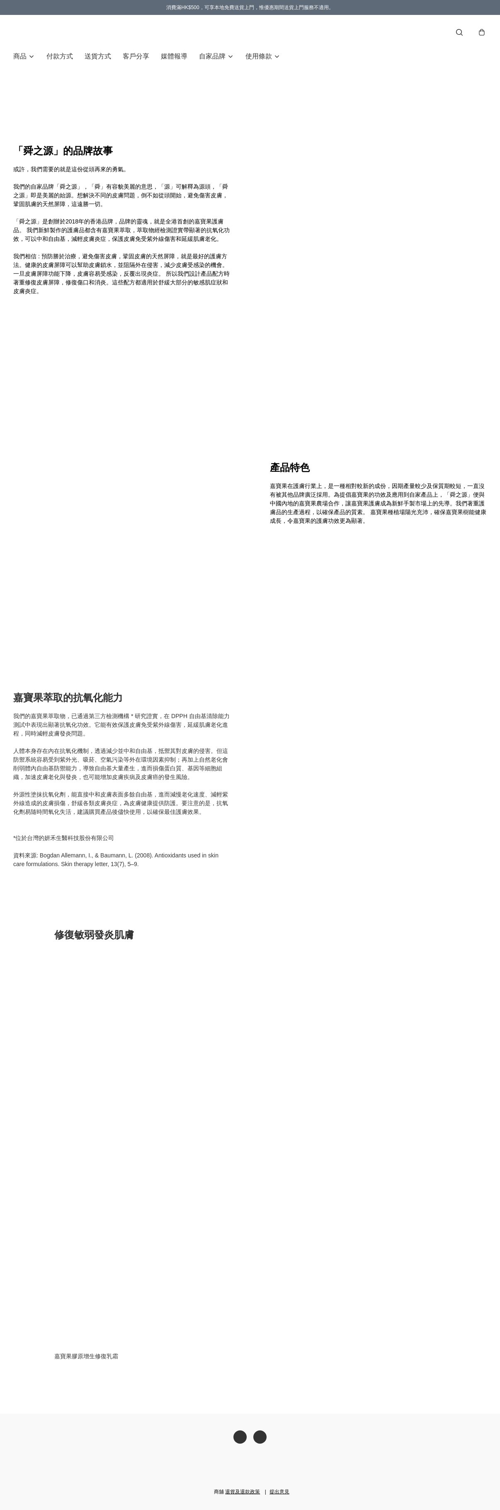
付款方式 (59, 56)
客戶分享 (136, 56)
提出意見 (279, 1492)
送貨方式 (98, 56)
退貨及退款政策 (242, 1492)
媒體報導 (174, 56)
